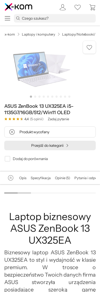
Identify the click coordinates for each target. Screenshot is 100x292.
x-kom (10, 34)
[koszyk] (92, 7)
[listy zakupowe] (77, 7)
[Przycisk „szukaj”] (18, 18)
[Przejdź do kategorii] (50, 145)
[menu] (7, 18)
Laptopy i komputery (38, 34)
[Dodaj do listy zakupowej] (89, 47)
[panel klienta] (61, 7)
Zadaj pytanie (58, 119)
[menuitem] (61, 7)
